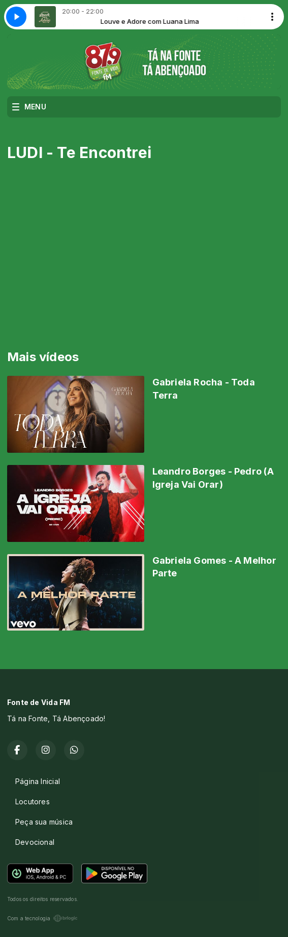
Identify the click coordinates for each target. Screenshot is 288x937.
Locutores (32, 801)
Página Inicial (37, 781)
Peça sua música (44, 821)
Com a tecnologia (42, 918)
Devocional (34, 842)
